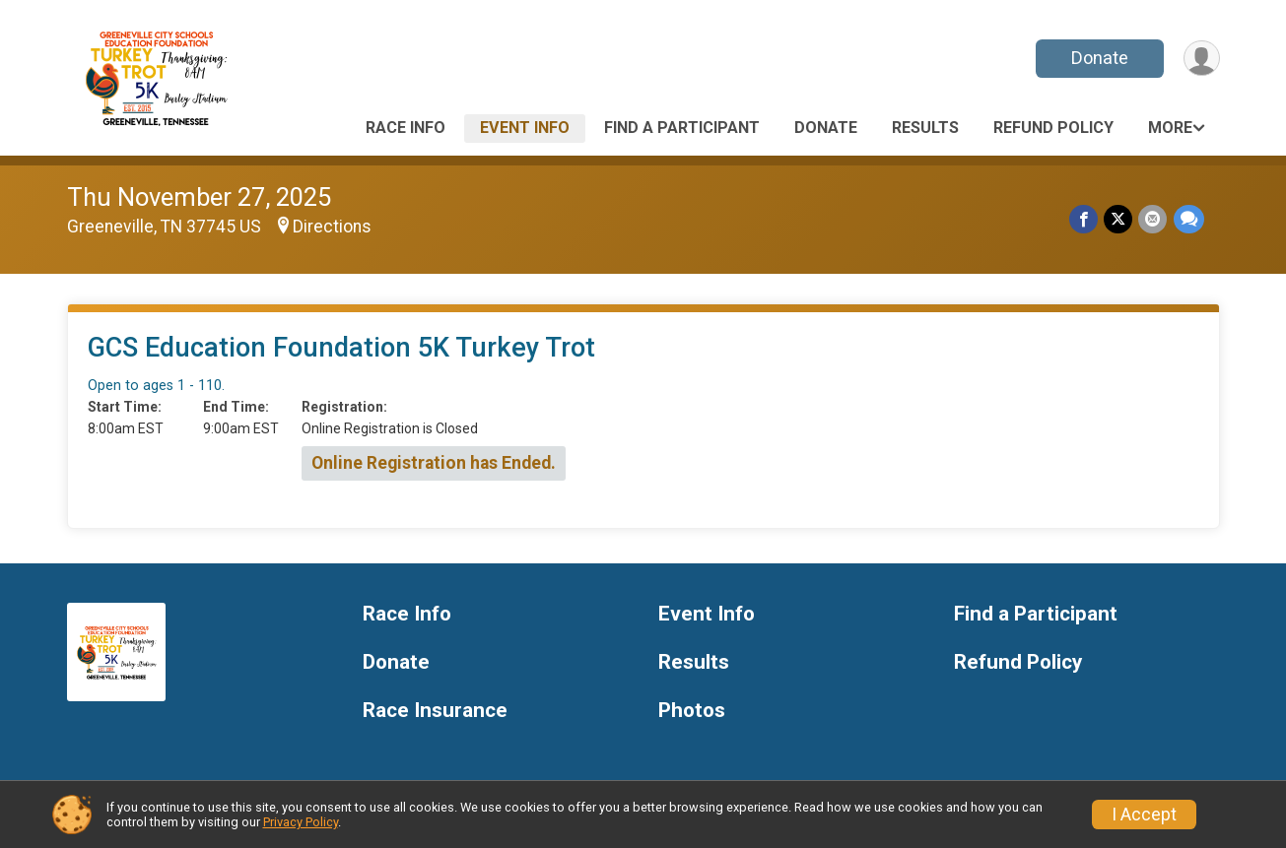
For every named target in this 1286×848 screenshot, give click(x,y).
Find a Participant (682, 127)
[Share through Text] (1189, 219)
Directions (332, 226)
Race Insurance (435, 710)
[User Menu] (1202, 58)
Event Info (525, 127)
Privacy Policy (300, 822)
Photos (691, 710)
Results (925, 127)
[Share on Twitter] (1119, 219)
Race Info (405, 127)
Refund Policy (1053, 127)
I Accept (1144, 814)
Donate (1098, 57)
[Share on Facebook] (1084, 219)
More (1170, 127)
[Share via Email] (1153, 219)
